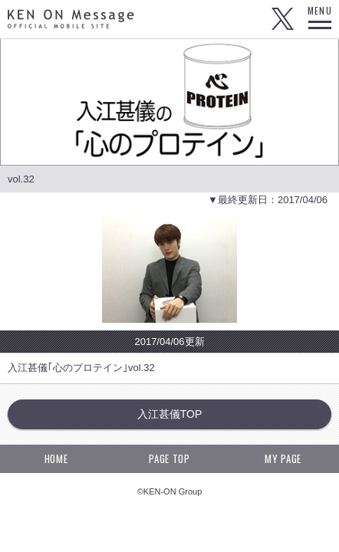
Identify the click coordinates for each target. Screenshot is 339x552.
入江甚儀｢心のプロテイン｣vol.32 (81, 367)
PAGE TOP (169, 458)
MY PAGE (283, 458)
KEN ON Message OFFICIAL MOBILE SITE (71, 18)
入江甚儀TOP (169, 414)
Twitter (282, 19)
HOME (56, 458)
